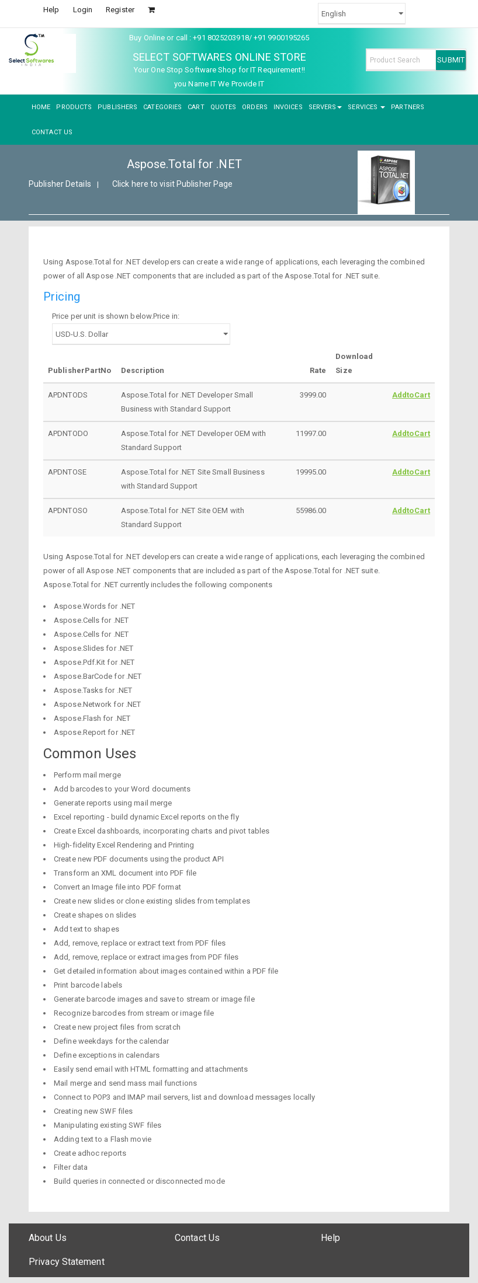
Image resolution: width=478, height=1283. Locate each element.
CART (196, 107)
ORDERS (255, 107)
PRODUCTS (74, 107)
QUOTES (223, 107)
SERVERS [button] (325, 107)
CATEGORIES (162, 107)
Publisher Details (60, 184)
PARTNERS (407, 107)
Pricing (61, 297)
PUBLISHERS (117, 107)
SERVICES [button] (366, 107)
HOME (41, 107)
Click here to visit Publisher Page (172, 184)
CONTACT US (52, 132)
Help (51, 9)
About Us (48, 1237)
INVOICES (288, 107)
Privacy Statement (67, 1261)
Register (120, 9)
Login (83, 9)
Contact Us (197, 1237)
